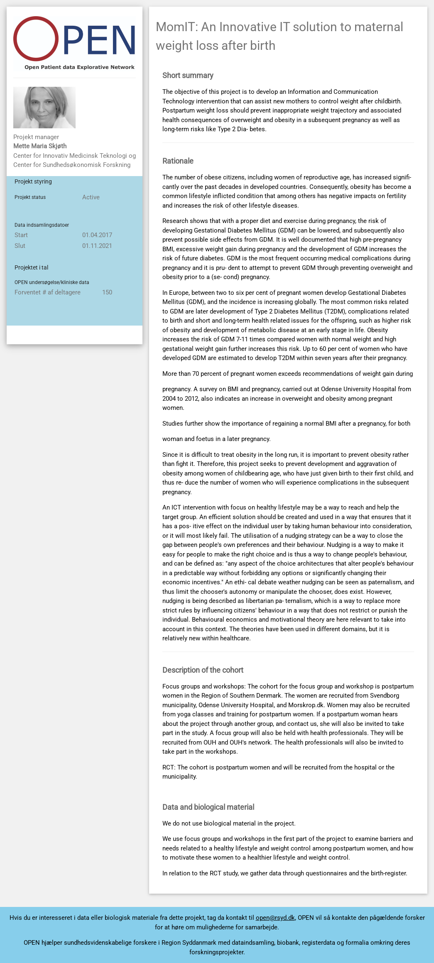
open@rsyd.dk (275, 917)
